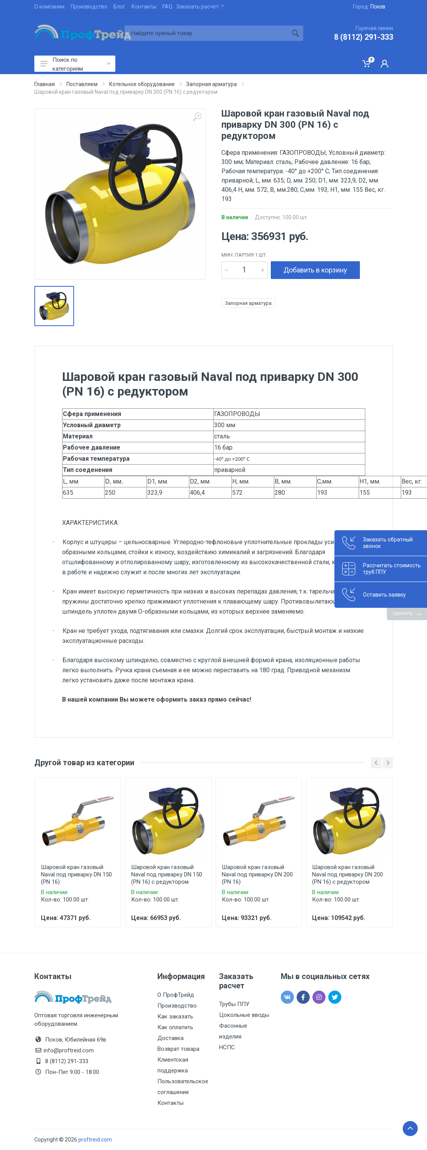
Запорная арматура (248, 303)
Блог (119, 6)
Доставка (170, 1038)
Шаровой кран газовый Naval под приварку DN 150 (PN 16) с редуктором (166, 874)
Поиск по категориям (75, 64)
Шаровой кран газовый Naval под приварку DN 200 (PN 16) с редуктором (347, 874)
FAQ (167, 6)
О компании (49, 6)
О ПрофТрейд (175, 994)
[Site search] (206, 33)
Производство (89, 6)
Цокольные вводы (244, 1014)
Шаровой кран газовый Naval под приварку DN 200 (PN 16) (257, 874)
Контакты (144, 6)
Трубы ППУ (234, 1004)
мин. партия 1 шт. (244, 255)
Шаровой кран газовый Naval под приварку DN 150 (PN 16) (76, 874)
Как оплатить (175, 1027)
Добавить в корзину (315, 270)
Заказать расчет (200, 6)
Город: (369, 6)
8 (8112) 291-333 (363, 37)
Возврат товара (178, 1048)
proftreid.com (95, 1139)
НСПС (227, 1047)
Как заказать (175, 1016)
